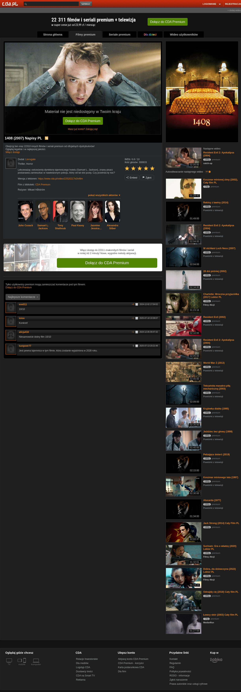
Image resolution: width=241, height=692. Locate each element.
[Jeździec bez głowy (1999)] (183, 440)
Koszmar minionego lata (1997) (220, 477)
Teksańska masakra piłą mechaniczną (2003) (216, 387)
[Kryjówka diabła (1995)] (183, 417)
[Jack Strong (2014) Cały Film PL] (183, 532)
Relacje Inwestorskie (87, 659)
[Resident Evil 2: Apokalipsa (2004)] (183, 157)
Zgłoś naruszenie (178, 679)
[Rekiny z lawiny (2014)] (183, 211)
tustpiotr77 (26, 346)
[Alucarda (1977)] (183, 509)
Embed (131, 177)
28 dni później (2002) (214, 271)
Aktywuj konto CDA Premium (133, 659)
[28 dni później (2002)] (183, 280)
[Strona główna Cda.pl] (10, 4)
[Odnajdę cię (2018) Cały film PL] (183, 600)
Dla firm (122, 671)
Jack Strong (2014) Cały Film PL (221, 523)
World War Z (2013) (214, 362)
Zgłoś (147, 177)
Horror (29, 163)
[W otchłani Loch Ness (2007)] (183, 257)
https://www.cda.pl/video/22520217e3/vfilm (60, 178)
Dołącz (167, 21)
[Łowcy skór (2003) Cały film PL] (183, 623)
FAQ (171, 667)
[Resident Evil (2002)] (183, 326)
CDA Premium (42, 184)
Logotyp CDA (83, 667)
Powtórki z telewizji (213, 210)
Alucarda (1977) (212, 500)
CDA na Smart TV (85, 675)
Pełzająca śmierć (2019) (216, 454)
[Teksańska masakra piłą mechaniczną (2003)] (183, 394)
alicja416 (25, 332)
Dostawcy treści (84, 671)
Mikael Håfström (36, 189)
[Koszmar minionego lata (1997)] (183, 486)
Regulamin (175, 663)
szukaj (86, 4)
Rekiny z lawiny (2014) (215, 202)
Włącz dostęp (13, 152)
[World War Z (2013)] (183, 371)
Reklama (80, 679)
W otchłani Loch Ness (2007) (219, 248)
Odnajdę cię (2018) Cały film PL (220, 592)
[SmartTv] (25, 666)
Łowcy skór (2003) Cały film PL (220, 614)
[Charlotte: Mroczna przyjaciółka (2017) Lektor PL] (183, 303)
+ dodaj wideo (234, 10)
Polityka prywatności (180, 671)
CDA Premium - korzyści (131, 663)
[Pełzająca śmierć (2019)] (183, 463)
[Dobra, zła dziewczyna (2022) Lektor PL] (183, 578)
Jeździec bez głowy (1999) (218, 431)
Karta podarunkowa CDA (131, 667)
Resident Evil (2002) (214, 317)
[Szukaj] (51, 3)
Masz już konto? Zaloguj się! (83, 129)
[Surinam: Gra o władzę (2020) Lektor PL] (183, 555)
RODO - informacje (179, 675)
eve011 (24, 304)
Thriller (21, 163)
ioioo (23, 318)
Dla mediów (82, 663)
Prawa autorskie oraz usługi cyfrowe (188, 684)
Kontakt (173, 659)
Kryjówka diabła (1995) (216, 408)
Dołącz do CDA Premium (82, 121)
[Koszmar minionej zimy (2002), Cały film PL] (183, 188)
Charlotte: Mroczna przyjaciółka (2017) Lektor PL (221, 296)
